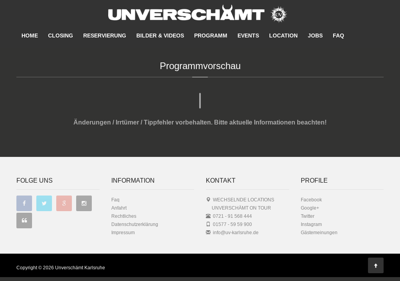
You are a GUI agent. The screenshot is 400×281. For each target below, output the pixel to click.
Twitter (307, 200)
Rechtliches (123, 200)
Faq (115, 184)
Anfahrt (119, 192)
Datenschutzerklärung (134, 209)
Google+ (310, 192)
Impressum (123, 217)
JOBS (315, 35)
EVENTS (248, 35)
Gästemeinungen (319, 217)
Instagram (311, 209)
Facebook (311, 184)
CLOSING (60, 35)
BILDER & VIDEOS (160, 35)
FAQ (338, 35)
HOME (29, 35)
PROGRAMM (210, 35)
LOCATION (283, 35)
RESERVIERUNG (104, 35)
